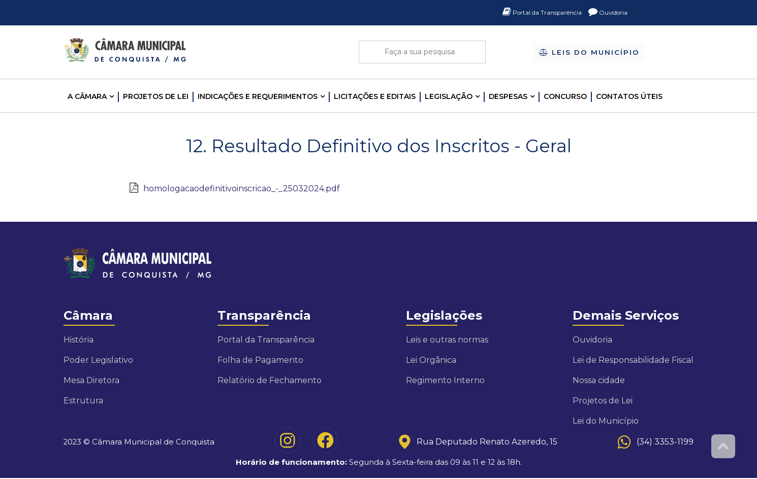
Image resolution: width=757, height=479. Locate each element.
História (78, 340)
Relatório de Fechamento (269, 380)
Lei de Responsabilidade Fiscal (633, 360)
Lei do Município (606, 421)
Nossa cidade (599, 380)
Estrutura (83, 400)
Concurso (565, 96)
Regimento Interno (445, 380)
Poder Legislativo (98, 360)
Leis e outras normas (447, 340)
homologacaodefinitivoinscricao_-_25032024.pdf (241, 188)
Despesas (508, 96)
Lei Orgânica (431, 360)
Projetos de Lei (155, 96)
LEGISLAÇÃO (448, 96)
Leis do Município (590, 52)
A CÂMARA (87, 96)
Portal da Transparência (530, 12)
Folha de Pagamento (260, 360)
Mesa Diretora (91, 380)
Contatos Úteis (629, 96)
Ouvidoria (605, 12)
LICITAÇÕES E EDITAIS (375, 96)
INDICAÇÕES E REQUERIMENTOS (258, 96)
